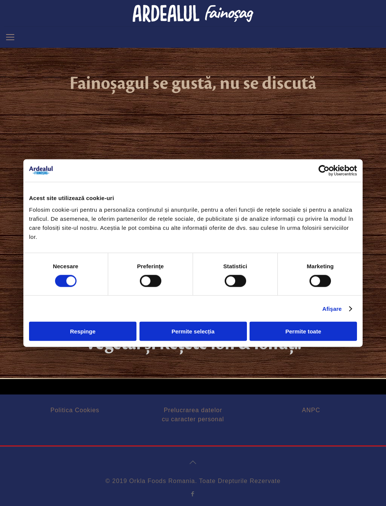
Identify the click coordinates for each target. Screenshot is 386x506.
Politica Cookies (75, 410)
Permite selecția (193, 331)
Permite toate (303, 331)
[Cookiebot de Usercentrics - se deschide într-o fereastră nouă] (324, 170)
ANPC (311, 410)
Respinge (83, 331)
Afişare (332, 308)
